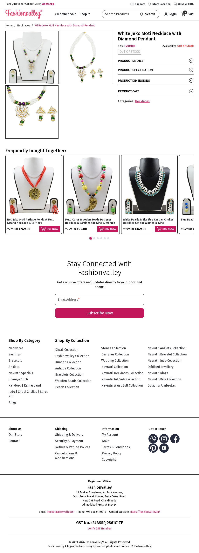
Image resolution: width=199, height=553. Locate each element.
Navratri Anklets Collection (167, 348)
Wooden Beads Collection (73, 381)
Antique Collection (68, 368)
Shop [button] (83, 14)
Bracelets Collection (69, 374)
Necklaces (23, 25)
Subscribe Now (99, 313)
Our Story (15, 435)
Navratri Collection (114, 367)
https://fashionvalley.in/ (145, 512)
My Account (110, 435)
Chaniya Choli (18, 379)
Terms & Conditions (116, 447)
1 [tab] (91, 238)
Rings (13, 402)
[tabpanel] (33, 194)
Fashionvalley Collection (72, 356)
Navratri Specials (21, 373)
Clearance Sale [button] (65, 14)
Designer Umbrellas (162, 385)
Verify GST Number (99, 528)
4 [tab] (101, 238)
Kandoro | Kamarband (25, 385)
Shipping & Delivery (69, 435)
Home (9, 25)
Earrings (15, 354)
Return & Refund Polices (72, 447)
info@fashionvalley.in (60, 512)
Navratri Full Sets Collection (120, 379)
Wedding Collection (115, 360)
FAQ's (105, 441)
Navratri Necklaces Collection (122, 373)
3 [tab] (98, 238)
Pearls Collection (67, 387)
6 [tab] (108, 238)
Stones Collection (113, 348)
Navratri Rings (158, 373)
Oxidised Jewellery (161, 367)
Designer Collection (115, 354)
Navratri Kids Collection (164, 379)
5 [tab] (105, 238)
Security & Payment (69, 441)
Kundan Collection (68, 362)
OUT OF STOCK (130, 51)
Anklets (14, 367)
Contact (14, 441)
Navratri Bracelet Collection (167, 354)
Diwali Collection (66, 350)
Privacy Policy (111, 453)
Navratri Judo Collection (164, 360)
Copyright (109, 459)
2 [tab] (94, 238)
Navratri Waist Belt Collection (122, 385)
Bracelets (15, 360)
